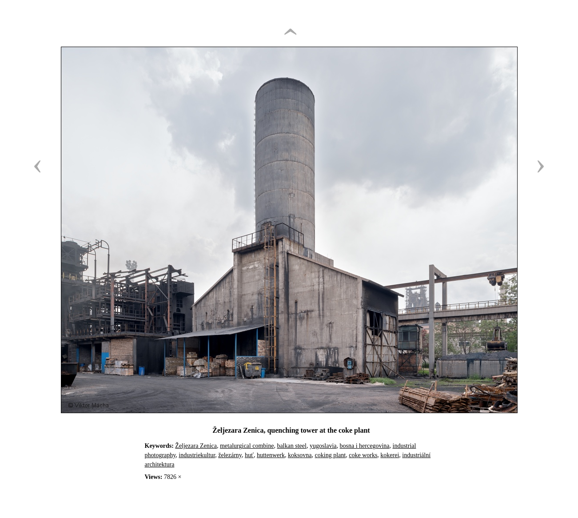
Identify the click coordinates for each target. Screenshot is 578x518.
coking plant (330, 455)
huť (249, 455)
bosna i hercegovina (365, 445)
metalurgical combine (247, 445)
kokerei (389, 455)
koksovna (300, 455)
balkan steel (291, 445)
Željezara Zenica (196, 445)
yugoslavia (323, 445)
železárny (230, 455)
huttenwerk (271, 455)
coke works (363, 455)
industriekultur (197, 455)
